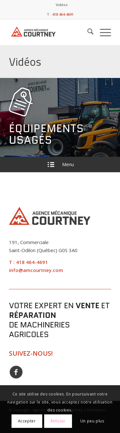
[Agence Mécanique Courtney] (41, 32)
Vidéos (62, 4)
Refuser (58, 421)
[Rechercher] (87, 32)
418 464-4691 (32, 262)
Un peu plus (92, 421)
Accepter (27, 421)
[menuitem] (61, 4)
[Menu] (102, 32)
